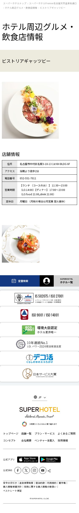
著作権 (62, 482)
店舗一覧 (26, 433)
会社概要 (26, 440)
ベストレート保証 (12, 490)
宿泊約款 (40, 482)
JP (40, 397)
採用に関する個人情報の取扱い (40, 486)
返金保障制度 (26, 482)
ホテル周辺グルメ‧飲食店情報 (21, 7)
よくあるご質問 (66, 433)
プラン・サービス (45, 433)
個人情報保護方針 (12, 486)
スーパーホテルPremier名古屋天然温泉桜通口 (53, 3)
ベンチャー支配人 (45, 440)
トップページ (10, 433)
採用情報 (63, 440)
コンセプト (9, 440)
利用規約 (51, 482)
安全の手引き (10, 482)
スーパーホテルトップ (14, 3)
